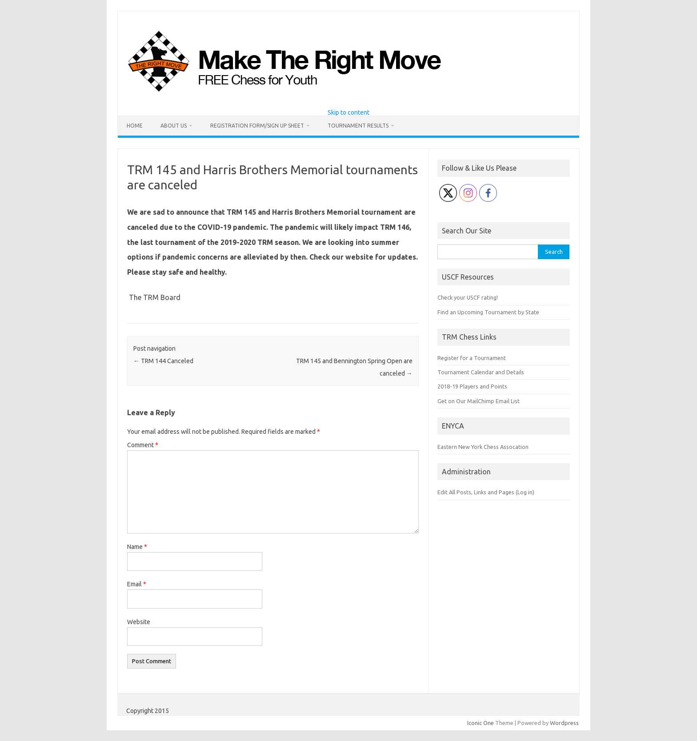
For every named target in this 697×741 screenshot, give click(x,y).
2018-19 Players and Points (472, 386)
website (359, 257)
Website (138, 621)
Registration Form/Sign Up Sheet (257, 125)
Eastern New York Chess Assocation (483, 447)
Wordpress (564, 723)
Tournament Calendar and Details (480, 372)
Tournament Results (358, 125)
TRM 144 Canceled (163, 360)
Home (135, 125)
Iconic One (480, 723)
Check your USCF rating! (467, 297)
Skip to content (348, 112)
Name (137, 546)
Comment (142, 445)
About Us (173, 125)
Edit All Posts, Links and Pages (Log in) (485, 492)
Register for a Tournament (471, 358)
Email (136, 584)
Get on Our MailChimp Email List (478, 401)
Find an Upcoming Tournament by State (488, 312)
